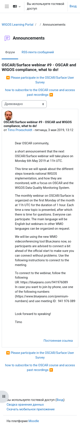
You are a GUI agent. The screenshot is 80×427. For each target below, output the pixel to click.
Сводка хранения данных (25, 404)
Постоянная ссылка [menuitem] (58, 341)
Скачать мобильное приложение (31, 409)
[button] (16, 6)
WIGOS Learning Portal (17, 25)
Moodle (34, 421)
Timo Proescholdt (20, 130)
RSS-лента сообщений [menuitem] (38, 52)
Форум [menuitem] (10, 52)
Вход (73, 6)
